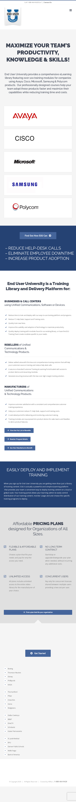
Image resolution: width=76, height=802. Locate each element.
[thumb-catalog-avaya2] (25, 108)
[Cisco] (25, 131)
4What (50, 782)
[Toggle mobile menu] (70, 10)
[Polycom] (25, 200)
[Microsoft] (25, 154)
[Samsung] (25, 177)
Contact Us (48, 2)
